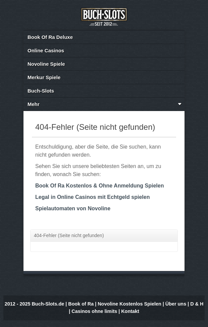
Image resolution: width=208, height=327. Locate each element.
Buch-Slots (41, 91)
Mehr (105, 104)
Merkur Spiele (44, 77)
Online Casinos (46, 50)
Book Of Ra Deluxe (50, 37)
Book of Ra (81, 304)
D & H (196, 304)
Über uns (175, 304)
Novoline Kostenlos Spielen (129, 304)
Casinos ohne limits (94, 311)
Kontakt (130, 311)
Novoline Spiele (46, 64)
